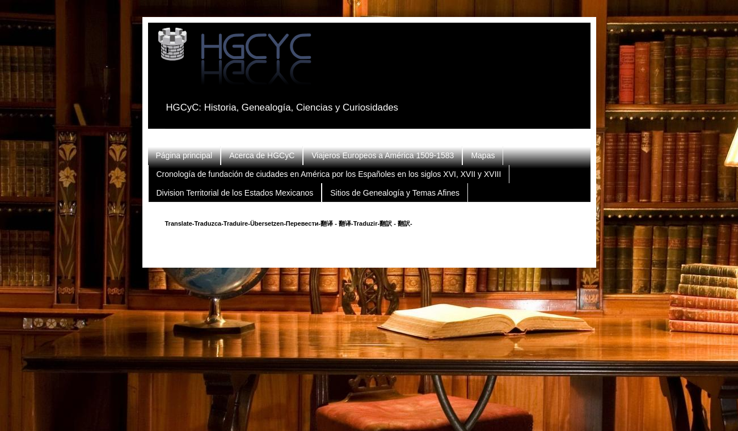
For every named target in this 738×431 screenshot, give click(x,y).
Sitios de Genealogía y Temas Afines (394, 192)
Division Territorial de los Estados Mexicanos (235, 192)
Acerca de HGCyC (261, 155)
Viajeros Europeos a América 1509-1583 (382, 155)
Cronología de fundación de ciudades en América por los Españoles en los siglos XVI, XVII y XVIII (329, 174)
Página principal (184, 155)
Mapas (483, 155)
